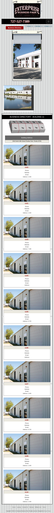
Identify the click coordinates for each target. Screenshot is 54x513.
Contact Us (25, 507)
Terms (44, 507)
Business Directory (14, 28)
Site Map (38, 26)
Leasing (19, 507)
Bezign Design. (47, 511)
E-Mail (46, 26)
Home (29, 26)
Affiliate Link (38, 507)
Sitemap (31, 507)
